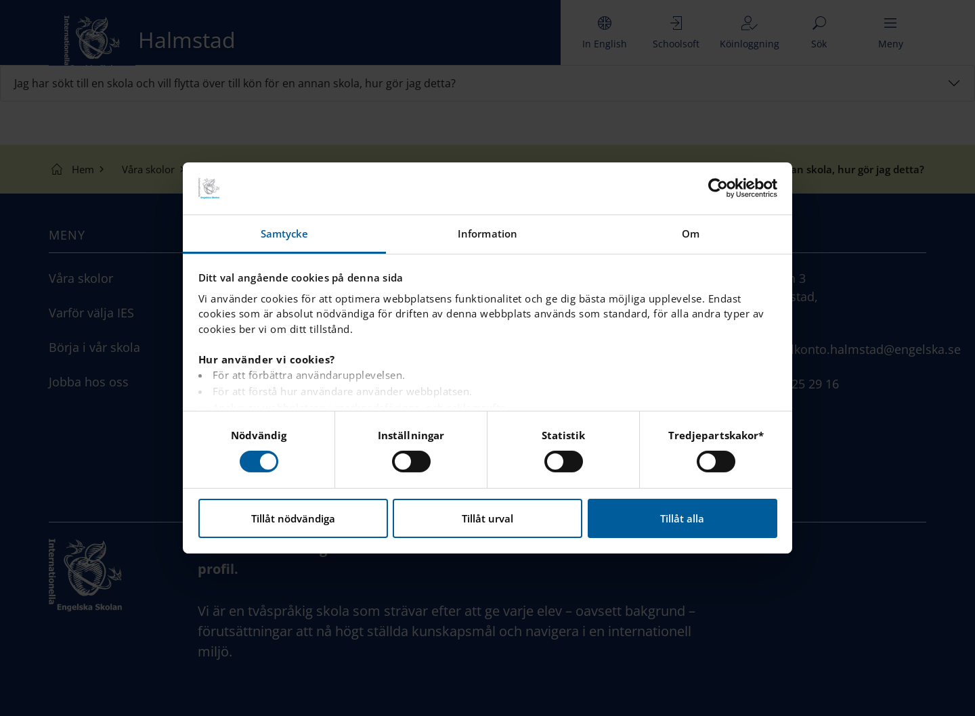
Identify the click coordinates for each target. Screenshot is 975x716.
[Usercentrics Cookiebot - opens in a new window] (718, 188)
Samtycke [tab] (285, 233)
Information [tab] (487, 233)
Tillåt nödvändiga (293, 518)
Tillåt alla (682, 518)
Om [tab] (690, 233)
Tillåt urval (487, 518)
